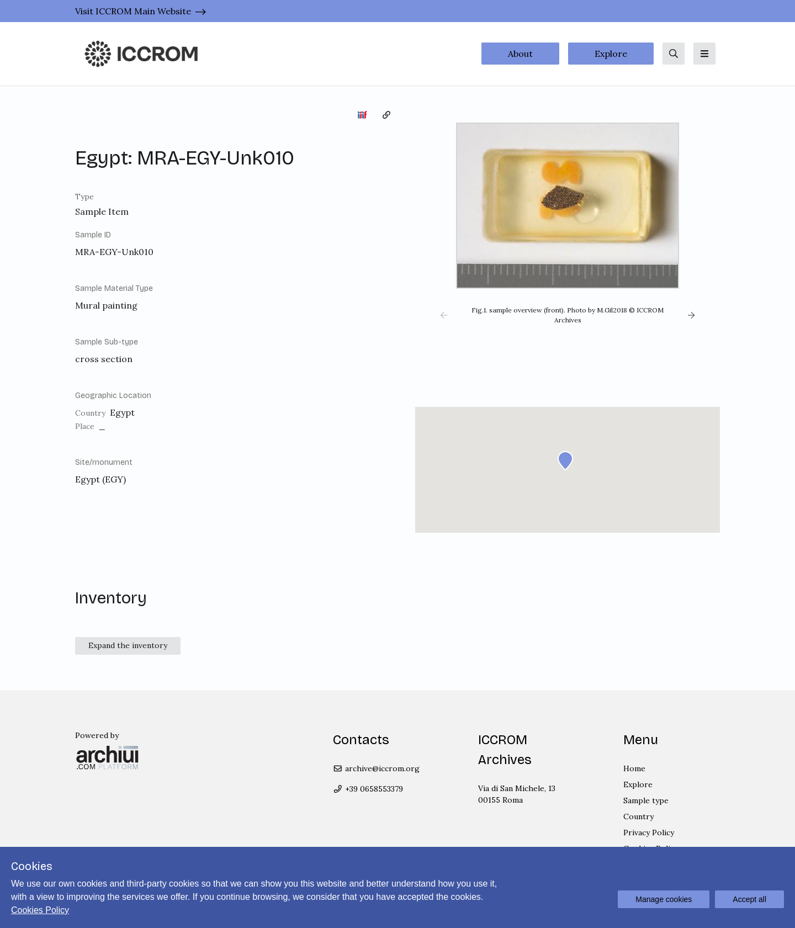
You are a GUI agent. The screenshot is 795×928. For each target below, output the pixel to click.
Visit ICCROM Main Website (133, 11)
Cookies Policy (40, 910)
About (520, 53)
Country (638, 816)
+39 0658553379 (368, 789)
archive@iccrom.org (376, 768)
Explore (611, 53)
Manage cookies (663, 899)
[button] (444, 315)
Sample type (646, 800)
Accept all (749, 899)
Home (634, 768)
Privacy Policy (648, 832)
